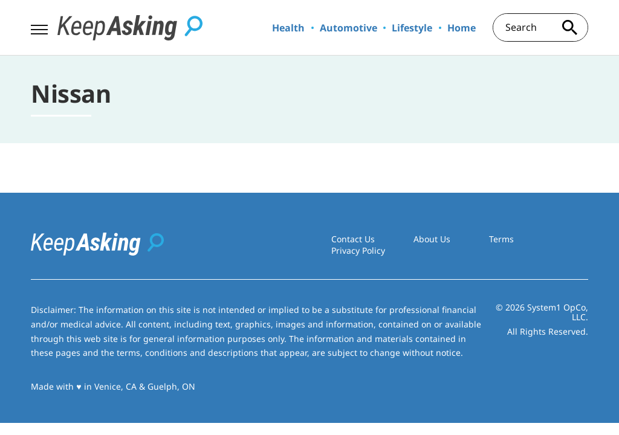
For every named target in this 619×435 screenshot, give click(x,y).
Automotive (348, 28)
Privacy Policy (358, 250)
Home (461, 28)
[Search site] (570, 27)
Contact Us (353, 239)
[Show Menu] (39, 26)
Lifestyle (412, 28)
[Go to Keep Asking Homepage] (130, 27)
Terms (501, 239)
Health (288, 28)
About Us (431, 239)
